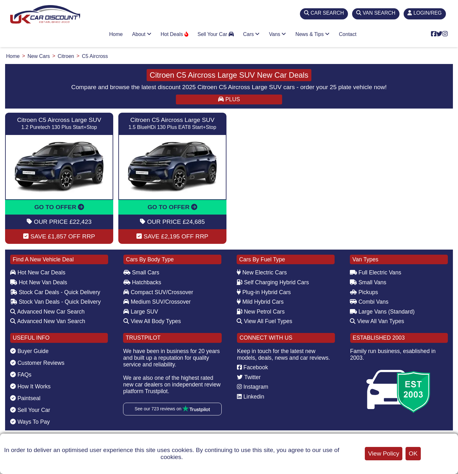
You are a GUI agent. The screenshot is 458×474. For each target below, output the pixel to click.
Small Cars (141, 272)
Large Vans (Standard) (382, 311)
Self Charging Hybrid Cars (273, 282)
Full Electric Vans (375, 272)
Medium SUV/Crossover (157, 302)
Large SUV (140, 311)
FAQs (20, 374)
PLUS (229, 99)
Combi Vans (369, 302)
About (141, 34)
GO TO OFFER (59, 207)
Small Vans (368, 282)
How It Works (30, 386)
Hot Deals (174, 34)
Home (116, 34)
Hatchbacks (142, 282)
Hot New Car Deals (37, 272)
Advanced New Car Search (47, 311)
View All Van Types (377, 321)
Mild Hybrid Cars (260, 302)
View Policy (383, 453)
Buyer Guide (29, 351)
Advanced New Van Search (47, 321)
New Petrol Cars (261, 311)
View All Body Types (152, 321)
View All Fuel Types (264, 321)
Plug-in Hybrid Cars (264, 292)
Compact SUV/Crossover (158, 292)
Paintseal (25, 398)
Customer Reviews (37, 363)
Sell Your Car (216, 34)
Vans (277, 34)
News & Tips (312, 34)
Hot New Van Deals (38, 282)
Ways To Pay (30, 422)
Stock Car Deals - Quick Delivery (55, 292)
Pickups (364, 292)
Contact (348, 34)
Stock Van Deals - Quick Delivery (55, 302)
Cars (251, 34)
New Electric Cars (262, 272)
